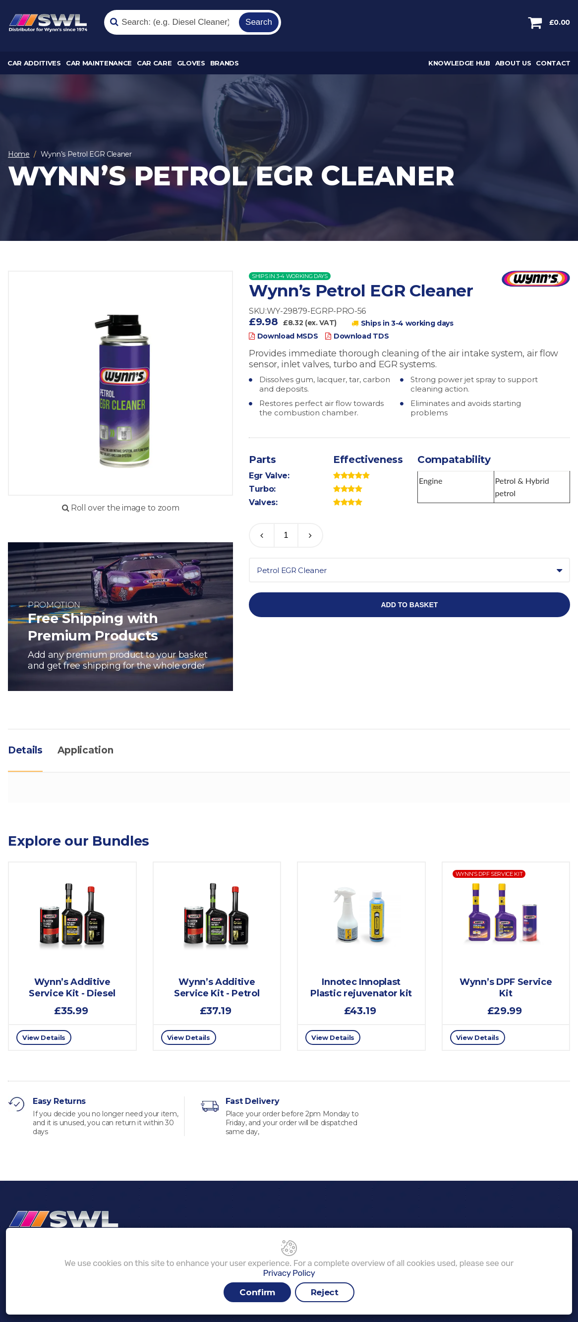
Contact (553, 63)
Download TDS (357, 336)
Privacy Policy (289, 1273)
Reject (325, 1292)
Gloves (191, 63)
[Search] (170, 22)
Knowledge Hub (459, 63)
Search (258, 22)
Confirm (257, 1292)
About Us (513, 63)
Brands (224, 63)
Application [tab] (85, 750)
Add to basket (409, 605)
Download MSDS (283, 336)
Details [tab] (25, 750)
